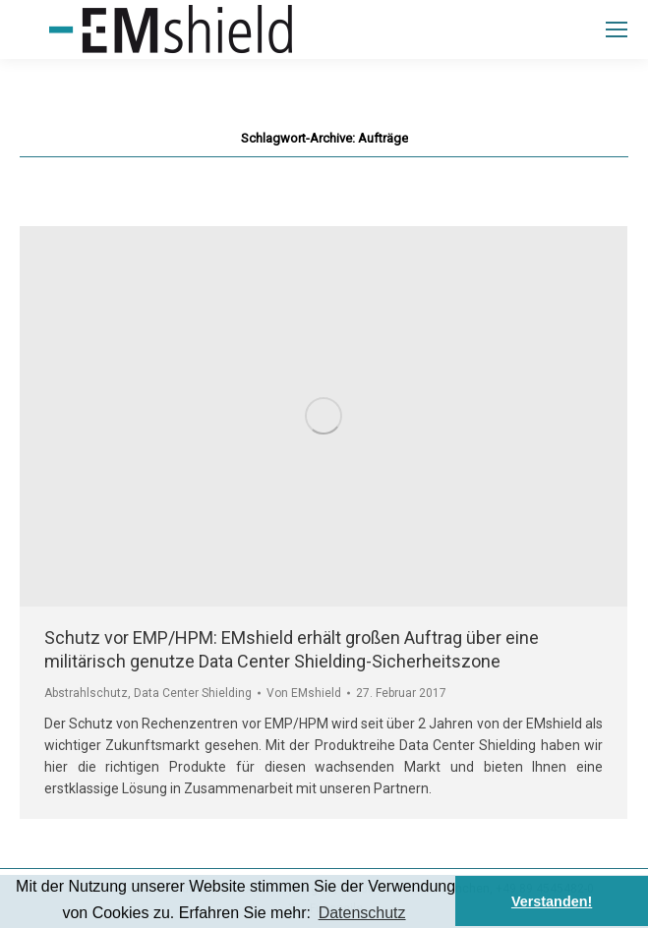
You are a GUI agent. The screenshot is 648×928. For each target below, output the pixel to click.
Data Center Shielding (193, 693)
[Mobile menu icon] (616, 29)
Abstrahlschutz (86, 693)
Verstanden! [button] (551, 901)
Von (303, 693)
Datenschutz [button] (362, 912)
